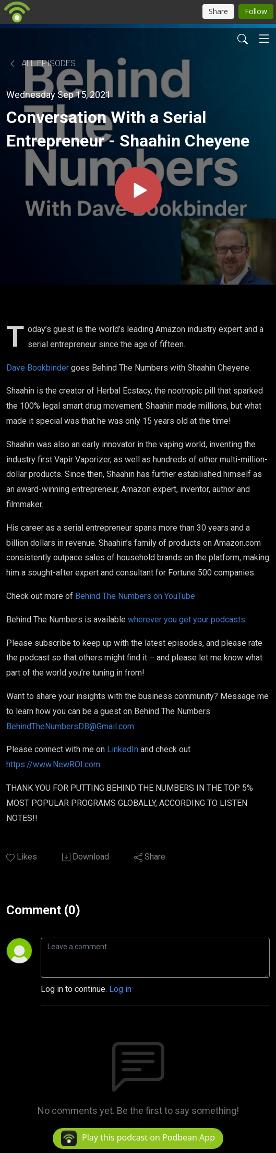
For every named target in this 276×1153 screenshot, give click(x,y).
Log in (120, 989)
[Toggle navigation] (264, 38)
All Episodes (42, 63)
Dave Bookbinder (37, 368)
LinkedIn (122, 749)
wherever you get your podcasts (186, 619)
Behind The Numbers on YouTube (135, 596)
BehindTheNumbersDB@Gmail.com (70, 726)
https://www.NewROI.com (53, 764)
